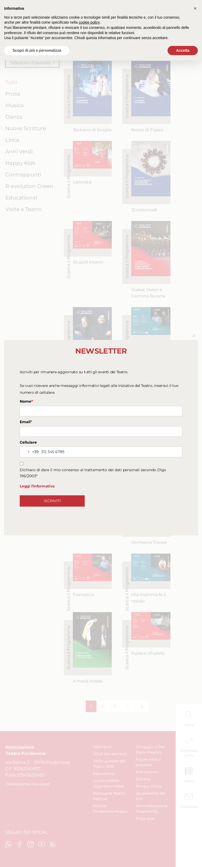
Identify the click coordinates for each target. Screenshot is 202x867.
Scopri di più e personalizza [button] (37, 50)
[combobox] (29, 452)
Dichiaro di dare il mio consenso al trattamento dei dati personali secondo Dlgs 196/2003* (93, 472)
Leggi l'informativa (37, 486)
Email (26, 421)
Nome (26, 401)
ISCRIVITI (52, 500)
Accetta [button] (182, 50)
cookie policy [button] (89, 22)
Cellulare (28, 442)
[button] (195, 8)
